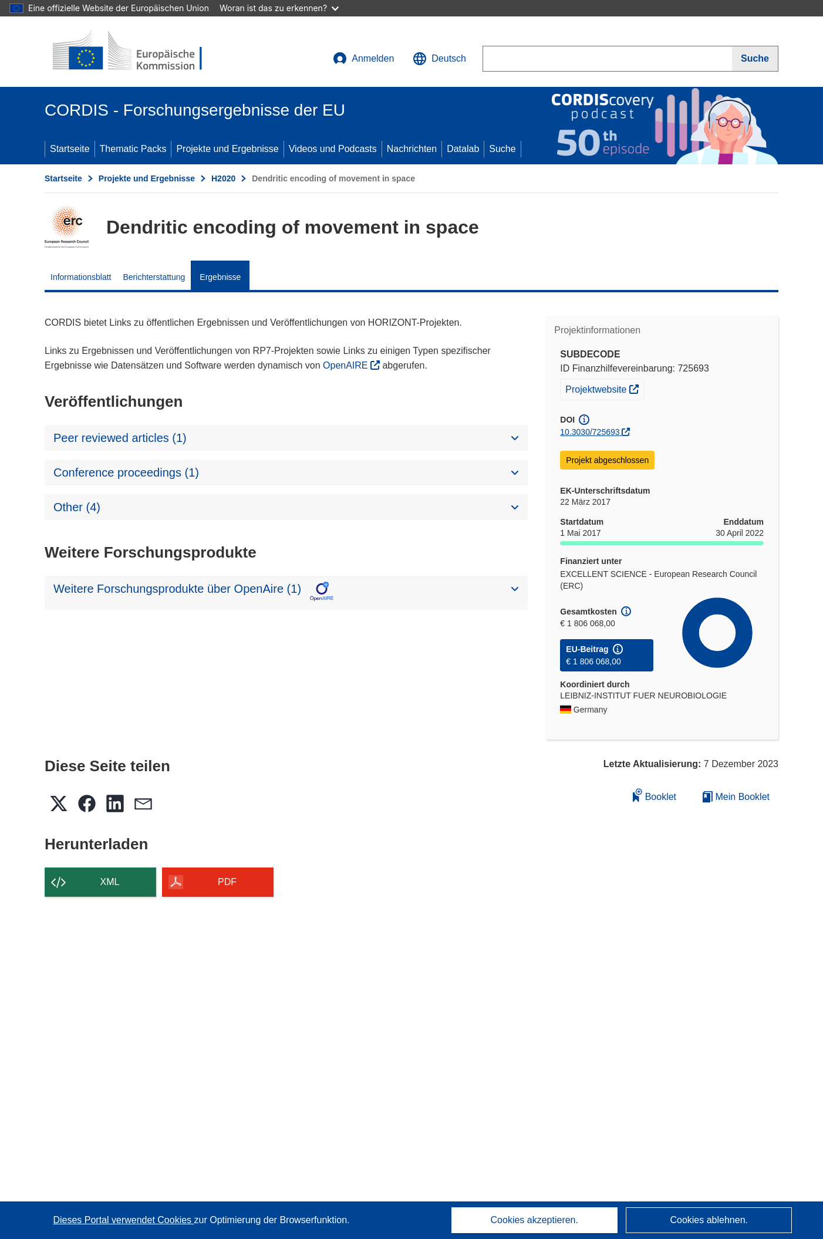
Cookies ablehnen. (709, 1220)
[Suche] (755, 59)
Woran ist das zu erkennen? (279, 8)
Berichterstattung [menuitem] (154, 277)
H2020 (223, 178)
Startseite (70, 149)
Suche (502, 149)
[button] (439, 59)
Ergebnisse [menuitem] (220, 277)
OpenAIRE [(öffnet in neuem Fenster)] (346, 365)
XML (110, 882)
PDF (227, 882)
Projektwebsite (604, 388)
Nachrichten (412, 149)
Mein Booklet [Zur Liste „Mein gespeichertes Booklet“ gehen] (736, 796)
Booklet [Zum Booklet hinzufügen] (654, 795)
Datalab (463, 149)
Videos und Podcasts (333, 149)
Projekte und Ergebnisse (227, 149)
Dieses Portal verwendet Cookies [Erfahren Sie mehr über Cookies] (123, 1220)
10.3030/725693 (589, 432)
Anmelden (363, 59)
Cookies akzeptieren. (534, 1220)
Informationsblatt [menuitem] (81, 277)
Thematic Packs (133, 149)
